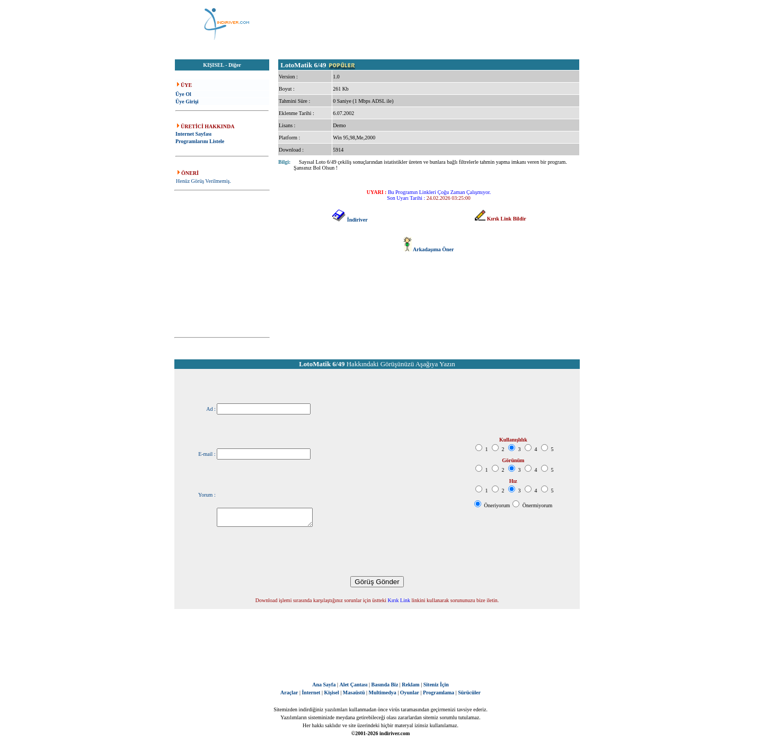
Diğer (234, 65)
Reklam (410, 684)
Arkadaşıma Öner (433, 249)
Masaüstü (354, 692)
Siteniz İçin (436, 684)
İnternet (311, 692)
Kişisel (331, 692)
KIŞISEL (213, 65)
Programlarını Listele (199, 141)
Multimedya (382, 692)
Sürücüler (469, 692)
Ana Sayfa (323, 684)
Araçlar (289, 692)
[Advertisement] (433, 24)
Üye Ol (183, 94)
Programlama (438, 692)
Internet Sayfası (193, 134)
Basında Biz (384, 684)
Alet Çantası (353, 684)
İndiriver (357, 220)
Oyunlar (409, 692)
